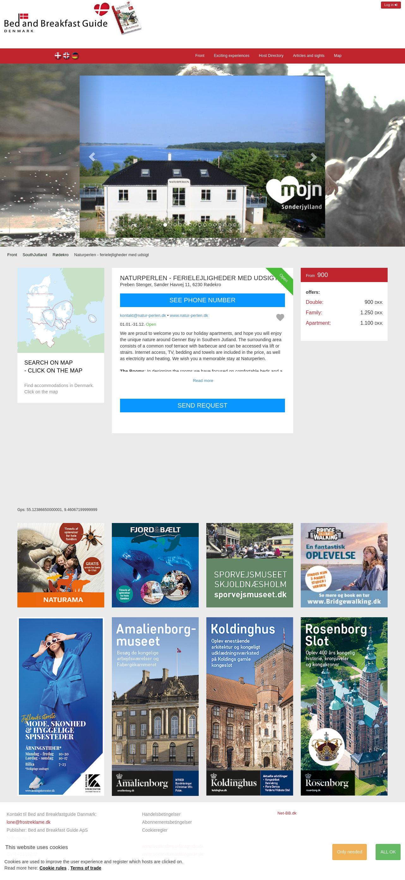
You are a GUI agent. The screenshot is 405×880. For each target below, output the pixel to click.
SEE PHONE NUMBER (203, 300)
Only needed (349, 851)
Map (338, 55)
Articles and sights (308, 55)
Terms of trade (85, 868)
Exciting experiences (232, 55)
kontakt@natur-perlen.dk (143, 315)
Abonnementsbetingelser (167, 822)
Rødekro (60, 254)
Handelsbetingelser (161, 814)
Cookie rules (53, 868)
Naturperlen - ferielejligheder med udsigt (58, 56)
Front (199, 55)
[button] (92, 157)
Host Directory (271, 55)
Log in (390, 5)
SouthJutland (35, 254)
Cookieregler (155, 830)
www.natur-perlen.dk (189, 315)
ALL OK (388, 851)
